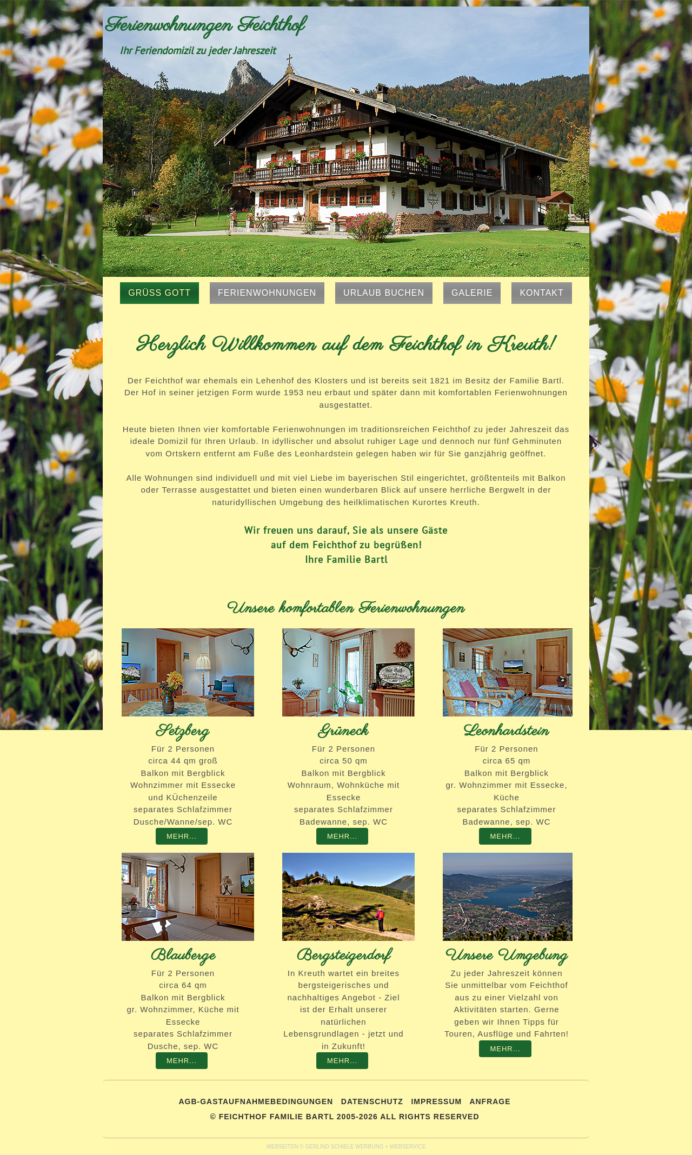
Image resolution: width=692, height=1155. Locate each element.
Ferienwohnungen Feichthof (204, 25)
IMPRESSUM (436, 1101)
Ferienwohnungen (267, 292)
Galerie (472, 292)
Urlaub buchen (383, 292)
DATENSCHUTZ (372, 1101)
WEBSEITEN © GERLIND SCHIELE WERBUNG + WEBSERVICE (346, 1147)
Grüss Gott (159, 292)
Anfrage (489, 1101)
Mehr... (182, 836)
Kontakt (541, 292)
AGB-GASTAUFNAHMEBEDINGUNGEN (255, 1101)
